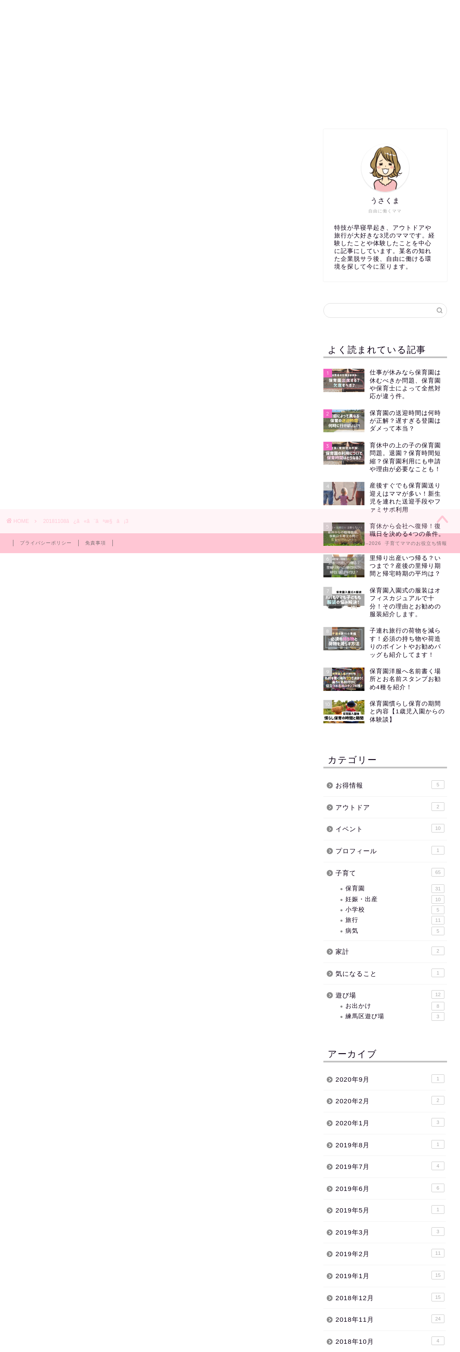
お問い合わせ (369, 106)
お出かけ (394, 1006)
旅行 (394, 920)
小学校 (394, 910)
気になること (389, 973)
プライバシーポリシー (46, 542)
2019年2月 (389, 1253)
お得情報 (389, 784)
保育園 (147, 106)
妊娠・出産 (394, 899)
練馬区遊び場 (91, 106)
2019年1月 (389, 1275)
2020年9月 (389, 1078)
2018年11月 (389, 1318)
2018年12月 (389, 1297)
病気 (394, 931)
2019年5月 (389, 1209)
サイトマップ (313, 106)
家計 (389, 951)
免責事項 (95, 542)
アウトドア (389, 806)
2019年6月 (389, 1188)
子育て (202, 106)
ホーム (36, 106)
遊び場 (389, 994)
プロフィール (389, 850)
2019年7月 (389, 1166)
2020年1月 (389, 1122)
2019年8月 (389, 1144)
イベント (257, 106)
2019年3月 (389, 1231)
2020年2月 (389, 1100)
